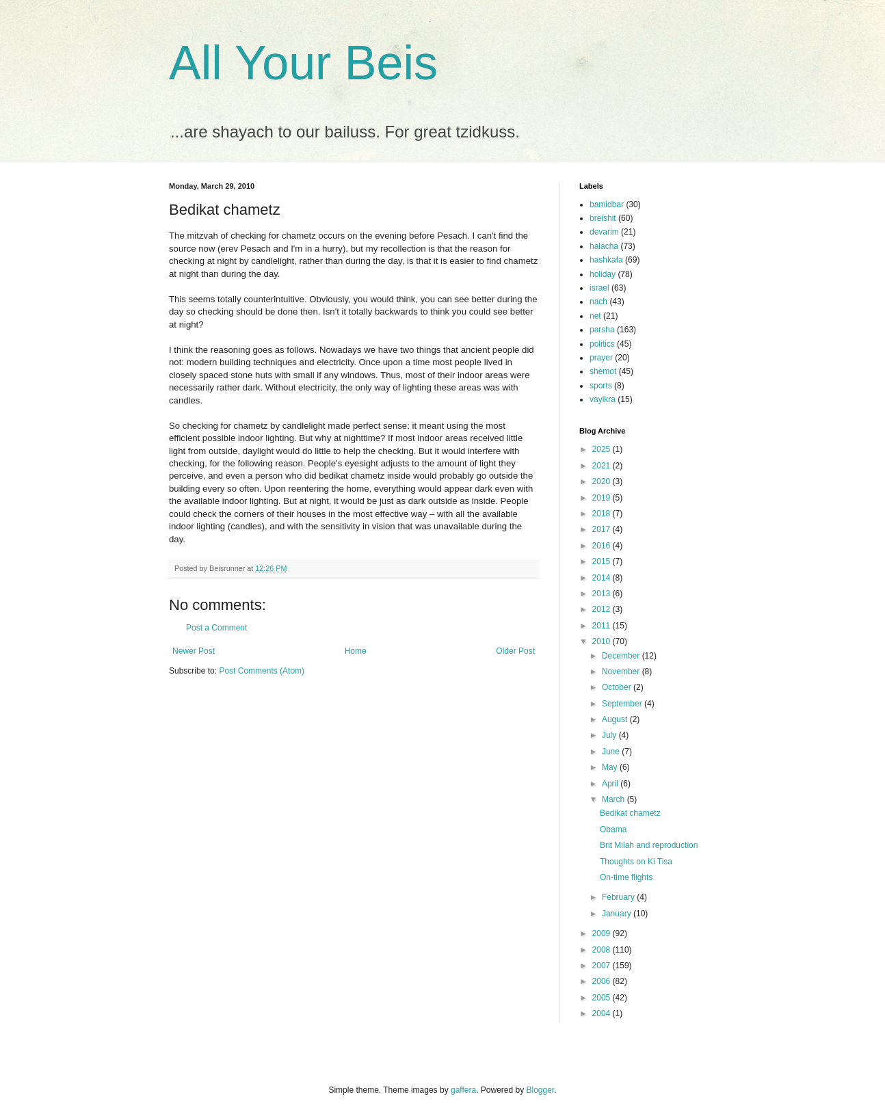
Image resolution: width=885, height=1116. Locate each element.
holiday (603, 274)
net (595, 316)
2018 (602, 513)
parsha (602, 329)
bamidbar (607, 204)
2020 (602, 481)
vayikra (603, 399)
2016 (602, 545)
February (619, 897)
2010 (602, 641)
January (617, 913)
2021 (602, 465)
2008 (602, 950)
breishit (603, 218)
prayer (601, 357)
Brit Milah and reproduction (649, 845)
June (612, 751)
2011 (602, 625)
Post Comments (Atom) (261, 671)
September (623, 703)
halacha (604, 246)
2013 (602, 593)
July (610, 735)
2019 (602, 498)
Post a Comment (216, 628)
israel (599, 288)
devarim (604, 232)
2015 (602, 561)
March (614, 799)
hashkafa (606, 260)
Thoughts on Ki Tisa (636, 861)
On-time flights (626, 877)
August (616, 719)
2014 (602, 578)
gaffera (463, 1090)
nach (598, 301)
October (617, 687)
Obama (613, 829)
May (611, 767)
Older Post (515, 651)
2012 (602, 609)
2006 (602, 981)
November (622, 671)
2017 (602, 529)
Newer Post (193, 651)
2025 (602, 449)
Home (356, 651)
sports (601, 385)
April (611, 783)
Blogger (541, 1090)
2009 (602, 933)
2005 (602, 997)
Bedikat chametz (630, 813)
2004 (602, 1013)
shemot (603, 371)
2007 (602, 965)
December (622, 656)
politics (602, 344)
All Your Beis (303, 63)
